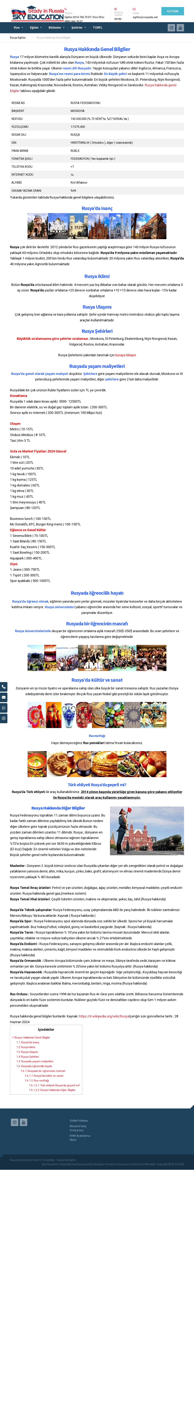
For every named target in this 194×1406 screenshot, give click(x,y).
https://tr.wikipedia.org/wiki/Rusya (104, 1016)
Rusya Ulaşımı (27, 1052)
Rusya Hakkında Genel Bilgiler (31, 1037)
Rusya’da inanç (27, 1042)
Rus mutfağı (37, 1080)
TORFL (97, 27)
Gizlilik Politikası (79, 1120)
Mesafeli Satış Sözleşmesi (78, 1128)
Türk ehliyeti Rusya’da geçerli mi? (54, 1085)
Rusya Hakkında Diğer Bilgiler (52, 1090)
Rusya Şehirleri (27, 1056)
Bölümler (55, 27)
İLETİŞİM (172, 11)
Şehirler (77, 27)
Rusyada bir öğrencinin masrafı (43, 1071)
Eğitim (34, 27)
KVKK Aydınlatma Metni (80, 1137)
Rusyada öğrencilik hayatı (34, 1066)
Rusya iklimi (25, 1047)
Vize (17, 27)
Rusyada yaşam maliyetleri (34, 1061)
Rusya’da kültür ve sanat (44, 1075)
